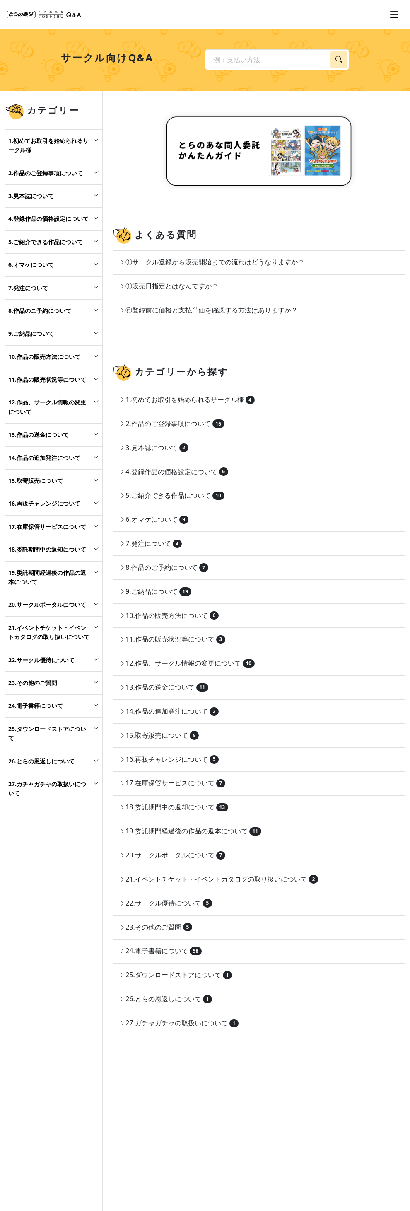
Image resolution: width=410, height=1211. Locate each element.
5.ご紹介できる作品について (45, 242)
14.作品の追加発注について (44, 458)
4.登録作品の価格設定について (48, 219)
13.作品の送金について (38, 434)
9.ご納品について (31, 333)
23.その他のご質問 (32, 683)
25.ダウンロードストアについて (47, 733)
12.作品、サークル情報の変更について (47, 406)
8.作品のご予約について (39, 311)
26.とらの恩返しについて (41, 761)
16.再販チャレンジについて (44, 503)
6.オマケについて (31, 265)
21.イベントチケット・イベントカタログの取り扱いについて (48, 632)
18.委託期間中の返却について (47, 549)
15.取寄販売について (35, 480)
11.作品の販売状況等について (47, 379)
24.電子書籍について (35, 706)
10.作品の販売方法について (44, 357)
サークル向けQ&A (107, 57)
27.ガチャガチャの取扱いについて (47, 788)
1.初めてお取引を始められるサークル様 (48, 145)
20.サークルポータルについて (47, 604)
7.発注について (28, 288)
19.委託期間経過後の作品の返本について (47, 577)
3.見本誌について (31, 196)
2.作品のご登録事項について (45, 173)
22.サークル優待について (41, 660)
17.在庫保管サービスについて (47, 526)
